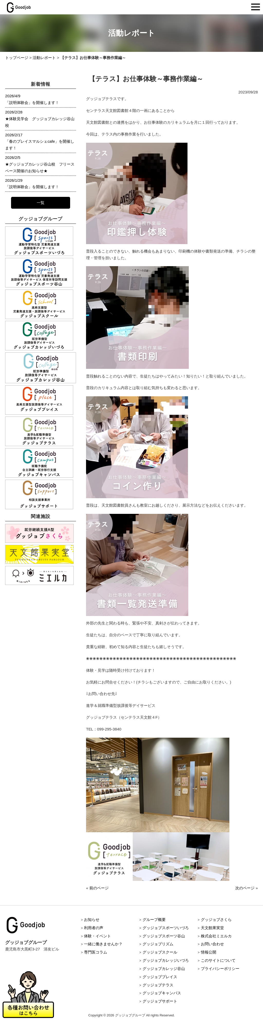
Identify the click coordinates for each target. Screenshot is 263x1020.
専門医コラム (95, 952)
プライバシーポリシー (220, 968)
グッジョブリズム (158, 944)
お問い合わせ (212, 944)
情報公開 (208, 952)
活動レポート (44, 57)
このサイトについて (218, 960)
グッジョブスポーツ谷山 (164, 936)
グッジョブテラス (158, 985)
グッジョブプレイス (160, 977)
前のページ (99, 888)
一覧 (40, 202)
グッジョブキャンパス (162, 993)
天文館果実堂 (212, 928)
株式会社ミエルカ (216, 936)
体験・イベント (97, 936)
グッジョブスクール (160, 952)
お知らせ (91, 919)
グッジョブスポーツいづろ (166, 928)
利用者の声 (93, 928)
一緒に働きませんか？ (103, 944)
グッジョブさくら (216, 919)
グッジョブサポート (160, 1001)
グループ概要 (154, 919)
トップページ (16, 57)
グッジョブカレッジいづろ (166, 960)
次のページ (245, 888)
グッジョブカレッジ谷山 (164, 968)
